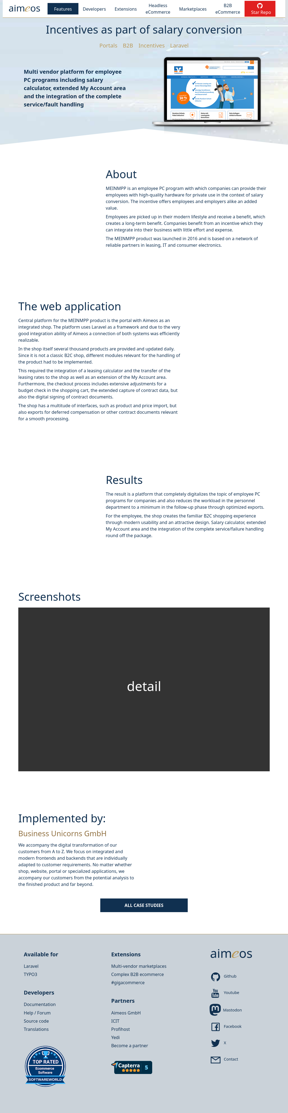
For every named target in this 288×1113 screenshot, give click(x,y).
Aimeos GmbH (126, 1013)
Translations (36, 1029)
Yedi (115, 1037)
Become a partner (129, 1046)
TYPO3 (30, 974)
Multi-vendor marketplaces (138, 966)
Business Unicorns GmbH (62, 833)
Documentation (40, 1004)
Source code (36, 1021)
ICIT (115, 1021)
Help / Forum (37, 1013)
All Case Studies (144, 905)
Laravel (31, 966)
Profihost (120, 1029)
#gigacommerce (128, 983)
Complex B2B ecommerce (137, 974)
